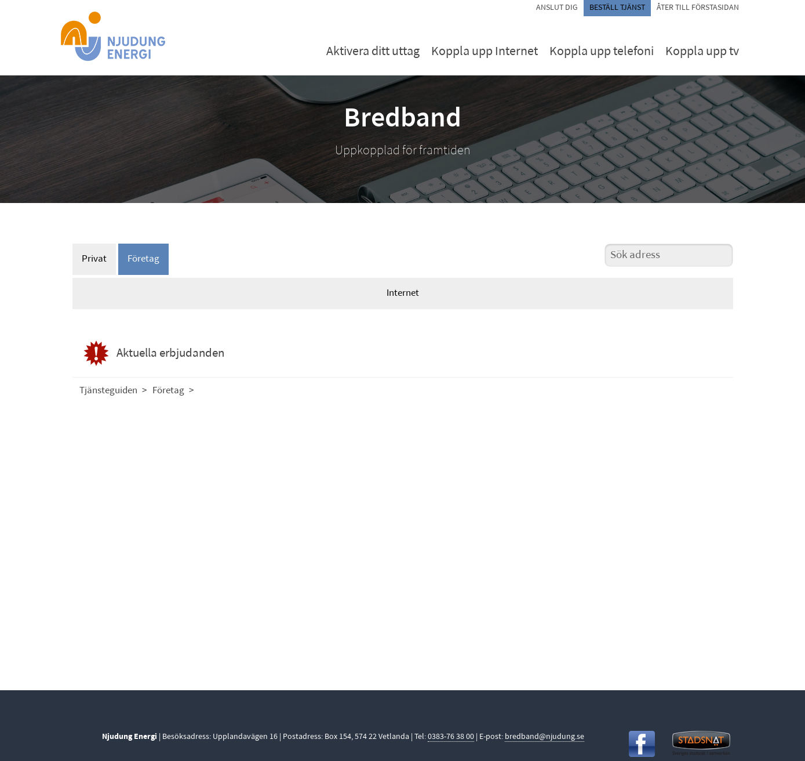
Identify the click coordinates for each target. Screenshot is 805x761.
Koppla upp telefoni (601, 52)
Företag (143, 259)
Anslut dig (557, 7)
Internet (403, 293)
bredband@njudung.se (544, 737)
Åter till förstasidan (698, 7)
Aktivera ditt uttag (373, 52)
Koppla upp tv (702, 52)
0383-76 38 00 (451, 737)
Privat (94, 259)
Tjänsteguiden (108, 391)
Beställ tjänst (617, 7)
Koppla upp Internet (484, 52)
